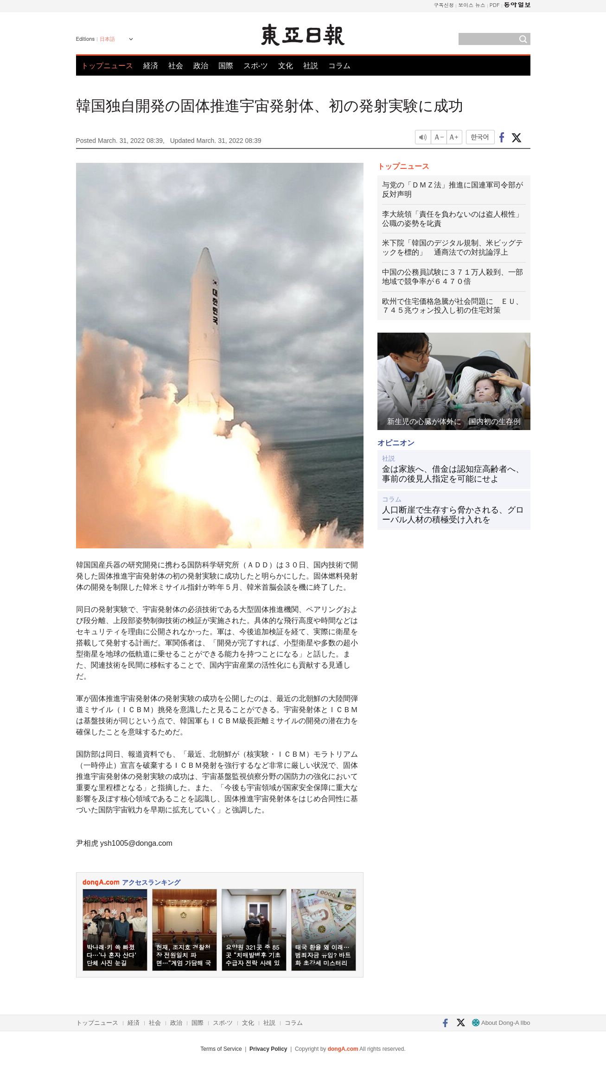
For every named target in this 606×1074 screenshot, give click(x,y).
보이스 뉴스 (471, 4)
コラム (339, 66)
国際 (225, 66)
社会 (175, 66)
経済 (150, 66)
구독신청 (444, 4)
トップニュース (107, 66)
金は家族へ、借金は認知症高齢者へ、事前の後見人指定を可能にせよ (453, 474)
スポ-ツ (255, 66)
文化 (285, 66)
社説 (310, 66)
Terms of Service (221, 1049)
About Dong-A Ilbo (501, 1022)
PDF (495, 4)
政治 (200, 66)
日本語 (107, 39)
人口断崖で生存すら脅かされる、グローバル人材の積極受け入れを (453, 515)
